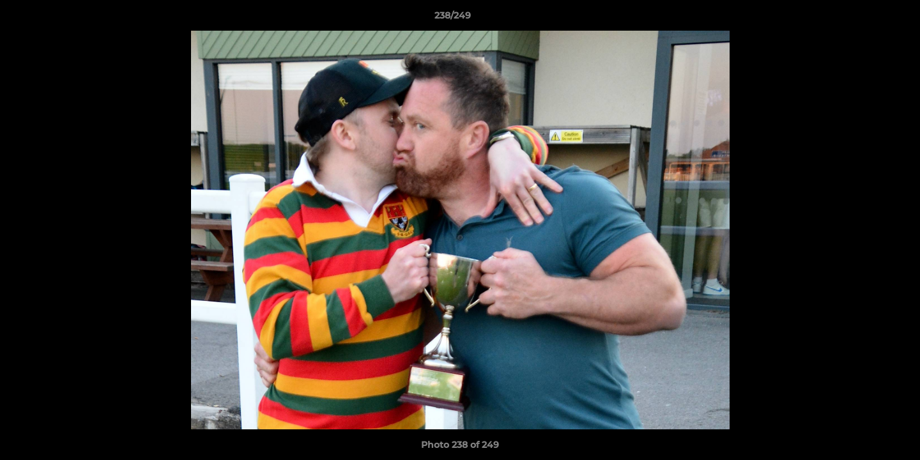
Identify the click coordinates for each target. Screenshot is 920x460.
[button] (866, 18)
